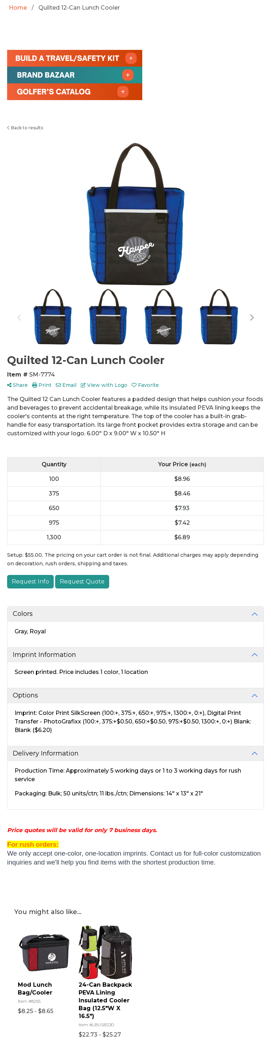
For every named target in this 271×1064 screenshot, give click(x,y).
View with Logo (104, 385)
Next (251, 317)
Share (17, 385)
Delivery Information (46, 753)
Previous (19, 317)
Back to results (25, 127)
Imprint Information (44, 655)
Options (25, 695)
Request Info (30, 581)
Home (18, 7)
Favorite (145, 385)
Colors (23, 614)
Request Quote (82, 581)
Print (42, 385)
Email (66, 385)
